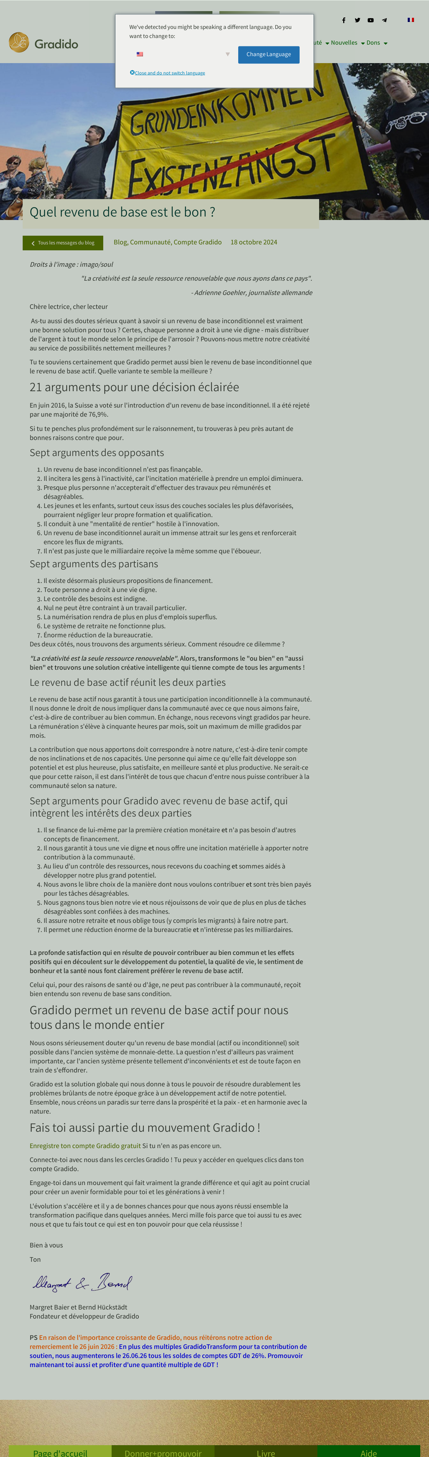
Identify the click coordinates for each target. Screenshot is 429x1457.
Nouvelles (348, 43)
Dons (377, 43)
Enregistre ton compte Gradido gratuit (85, 1146)
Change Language (269, 54)
